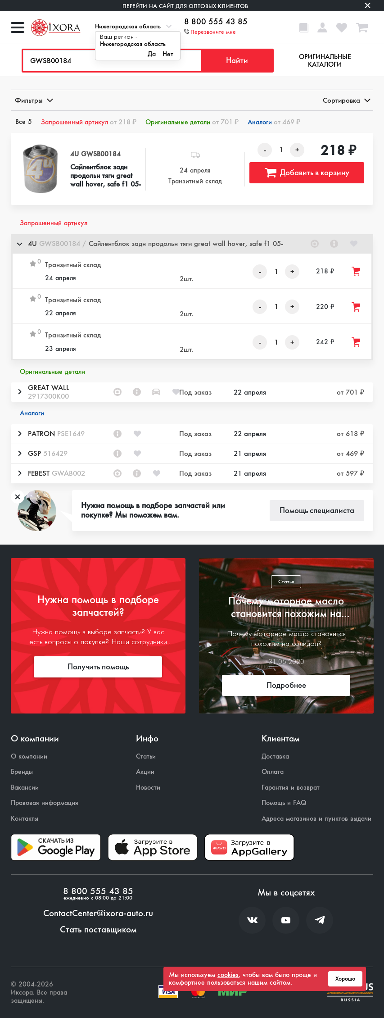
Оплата (273, 772)
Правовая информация (44, 803)
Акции (145, 772)
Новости (148, 787)
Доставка (275, 756)
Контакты (24, 819)
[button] (192, 244)
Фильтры (33, 100)
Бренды (22, 772)
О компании (29, 756)
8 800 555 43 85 (216, 22)
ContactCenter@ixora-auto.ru (98, 913)
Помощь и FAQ (284, 803)
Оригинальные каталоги (325, 60)
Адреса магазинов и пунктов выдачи (316, 819)
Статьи (146, 756)
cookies (228, 974)
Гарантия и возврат (291, 787)
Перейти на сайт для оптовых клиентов (185, 6)
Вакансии (25, 787)
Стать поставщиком (98, 929)
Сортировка (346, 100)
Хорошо (345, 979)
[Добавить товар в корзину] (356, 271)
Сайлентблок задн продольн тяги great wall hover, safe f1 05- (105, 176)
